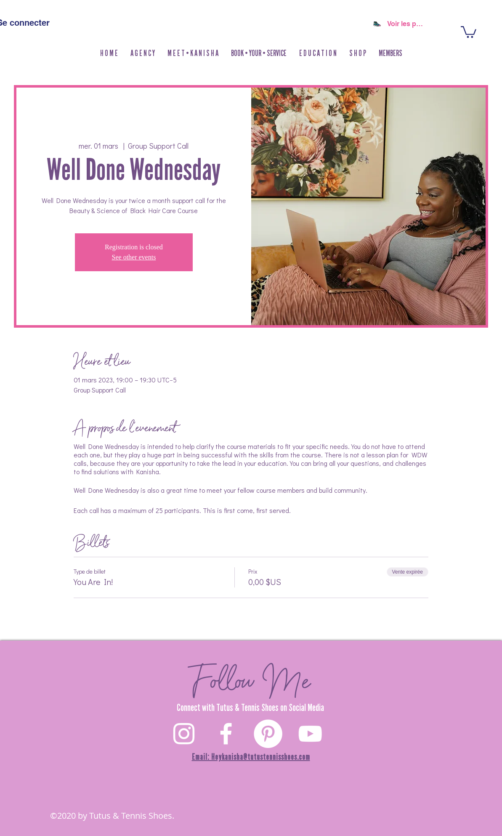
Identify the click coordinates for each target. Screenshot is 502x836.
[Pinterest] (268, 733)
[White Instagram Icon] (184, 733)
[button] (357, 53)
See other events (134, 257)
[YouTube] (310, 733)
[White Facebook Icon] (226, 733)
